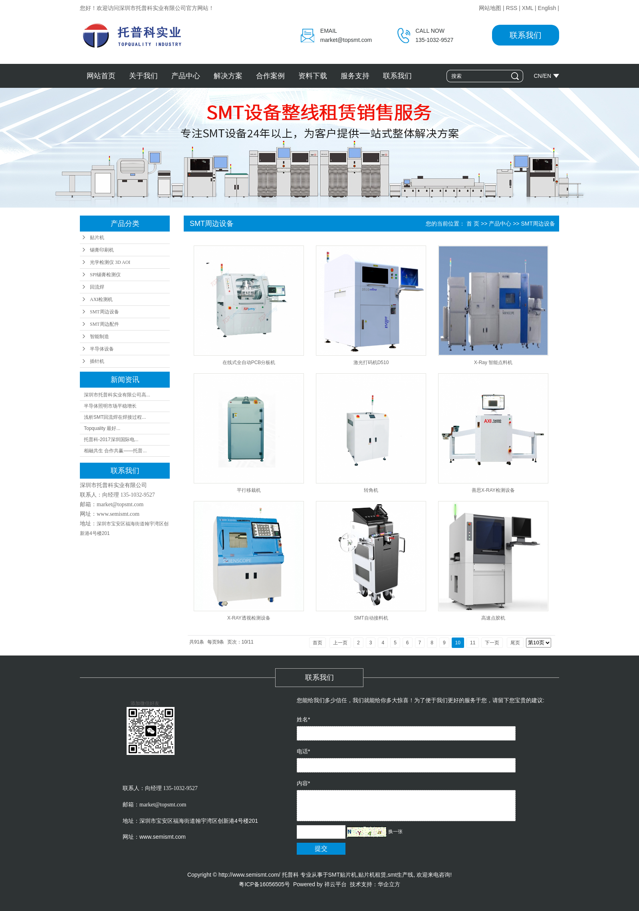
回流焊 (97, 287)
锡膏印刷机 (102, 250)
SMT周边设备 (104, 312)
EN (547, 76)
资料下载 (312, 76)
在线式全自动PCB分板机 (249, 362)
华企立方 (389, 884)
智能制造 (99, 336)
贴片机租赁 (372, 874)
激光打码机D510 (371, 362)
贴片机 (97, 237)
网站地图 (490, 8)
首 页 (472, 223)
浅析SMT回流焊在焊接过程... (115, 417)
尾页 (515, 643)
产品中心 (185, 76)
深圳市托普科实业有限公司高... (117, 395)
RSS (512, 8)
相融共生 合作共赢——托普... (115, 451)
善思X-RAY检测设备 (493, 490)
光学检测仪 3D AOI (110, 262)
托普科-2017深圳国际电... (111, 439)
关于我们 (143, 76)
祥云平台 (335, 884)
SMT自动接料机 (371, 618)
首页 (317, 643)
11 (472, 643)
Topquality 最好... (102, 428)
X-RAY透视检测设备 (248, 618)
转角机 (371, 490)
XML (527, 8)
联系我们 (526, 35)
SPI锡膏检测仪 (105, 274)
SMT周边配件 (104, 324)
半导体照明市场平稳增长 (110, 406)
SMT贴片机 (342, 874)
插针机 (97, 361)
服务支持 (355, 76)
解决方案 (228, 76)
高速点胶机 (493, 618)
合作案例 (270, 76)
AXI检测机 (101, 299)
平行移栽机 (249, 490)
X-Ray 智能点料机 (493, 362)
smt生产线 (401, 874)
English (547, 8)
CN (538, 76)
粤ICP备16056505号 (264, 884)
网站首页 (101, 76)
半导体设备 (102, 349)
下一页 (492, 643)
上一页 (340, 643)
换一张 (395, 831)
